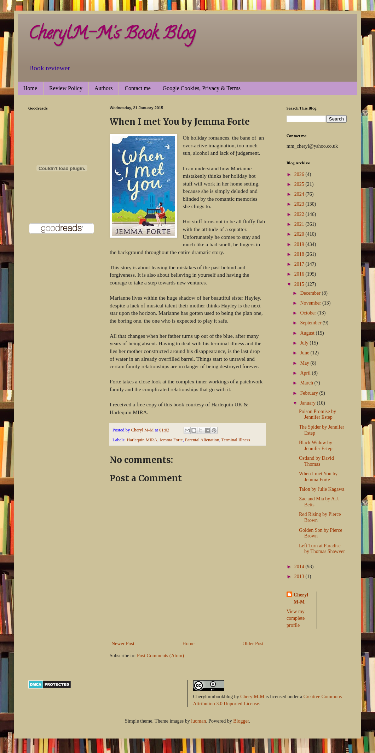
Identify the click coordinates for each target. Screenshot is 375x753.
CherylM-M (252, 696)
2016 (300, 274)
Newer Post (122, 643)
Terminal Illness (235, 439)
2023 (300, 204)
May (305, 363)
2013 (300, 576)
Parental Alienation (202, 439)
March (307, 383)
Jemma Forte (171, 439)
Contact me (137, 88)
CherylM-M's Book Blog (111, 35)
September (311, 322)
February (309, 393)
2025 (300, 184)
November (311, 303)
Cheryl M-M (301, 598)
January (308, 403)
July (305, 343)
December (311, 293)
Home (30, 88)
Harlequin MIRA (142, 439)
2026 (300, 174)
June (305, 352)
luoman (198, 721)
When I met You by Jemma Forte (318, 476)
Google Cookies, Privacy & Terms (202, 88)
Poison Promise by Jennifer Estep (317, 414)
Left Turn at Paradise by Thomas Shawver (322, 548)
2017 (300, 264)
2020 (300, 234)
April (306, 373)
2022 (300, 214)
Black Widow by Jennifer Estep (316, 445)
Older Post (253, 643)
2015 (300, 284)
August (308, 333)
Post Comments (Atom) (160, 655)
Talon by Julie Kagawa (321, 489)
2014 (300, 566)
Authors (103, 88)
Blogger (241, 721)
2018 (300, 254)
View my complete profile (296, 618)
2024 (300, 194)
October (308, 313)
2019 (300, 244)
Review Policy (65, 88)
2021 (300, 224)
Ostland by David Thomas (316, 461)
